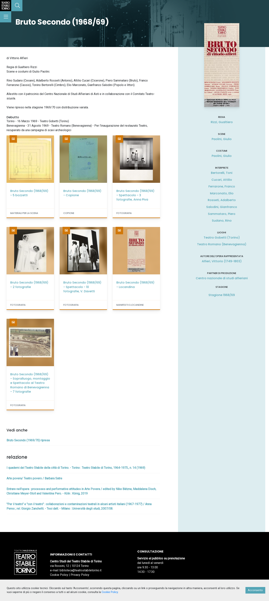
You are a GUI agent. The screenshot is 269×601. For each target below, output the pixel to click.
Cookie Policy (59, 575)
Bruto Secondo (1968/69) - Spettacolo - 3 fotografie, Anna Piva (135, 195)
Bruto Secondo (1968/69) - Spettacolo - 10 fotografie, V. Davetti (82, 286)
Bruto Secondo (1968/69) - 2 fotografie (29, 284)
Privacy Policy (80, 575)
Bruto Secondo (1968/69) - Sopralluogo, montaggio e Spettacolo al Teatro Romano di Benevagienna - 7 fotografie (30, 383)
